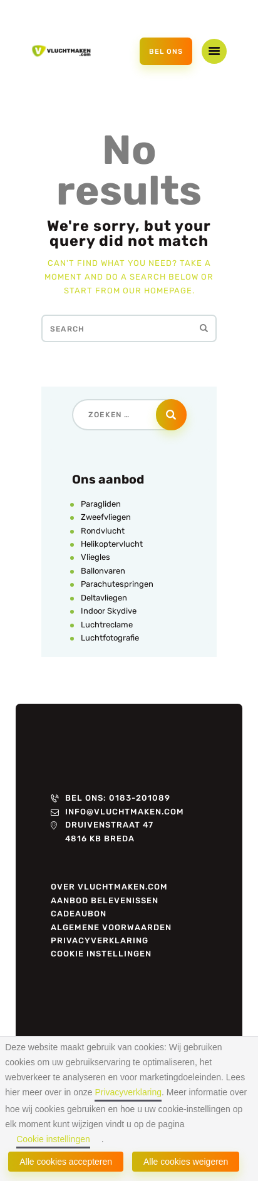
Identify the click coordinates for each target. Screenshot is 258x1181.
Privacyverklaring (128, 1092)
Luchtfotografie (110, 637)
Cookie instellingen (53, 1139)
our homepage (157, 290)
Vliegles (95, 557)
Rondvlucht (103, 530)
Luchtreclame (107, 624)
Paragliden (101, 504)
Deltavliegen (104, 597)
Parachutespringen (117, 584)
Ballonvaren (103, 570)
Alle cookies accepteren (65, 1162)
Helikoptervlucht (112, 544)
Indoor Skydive (109, 611)
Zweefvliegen (106, 517)
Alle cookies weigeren (185, 1162)
